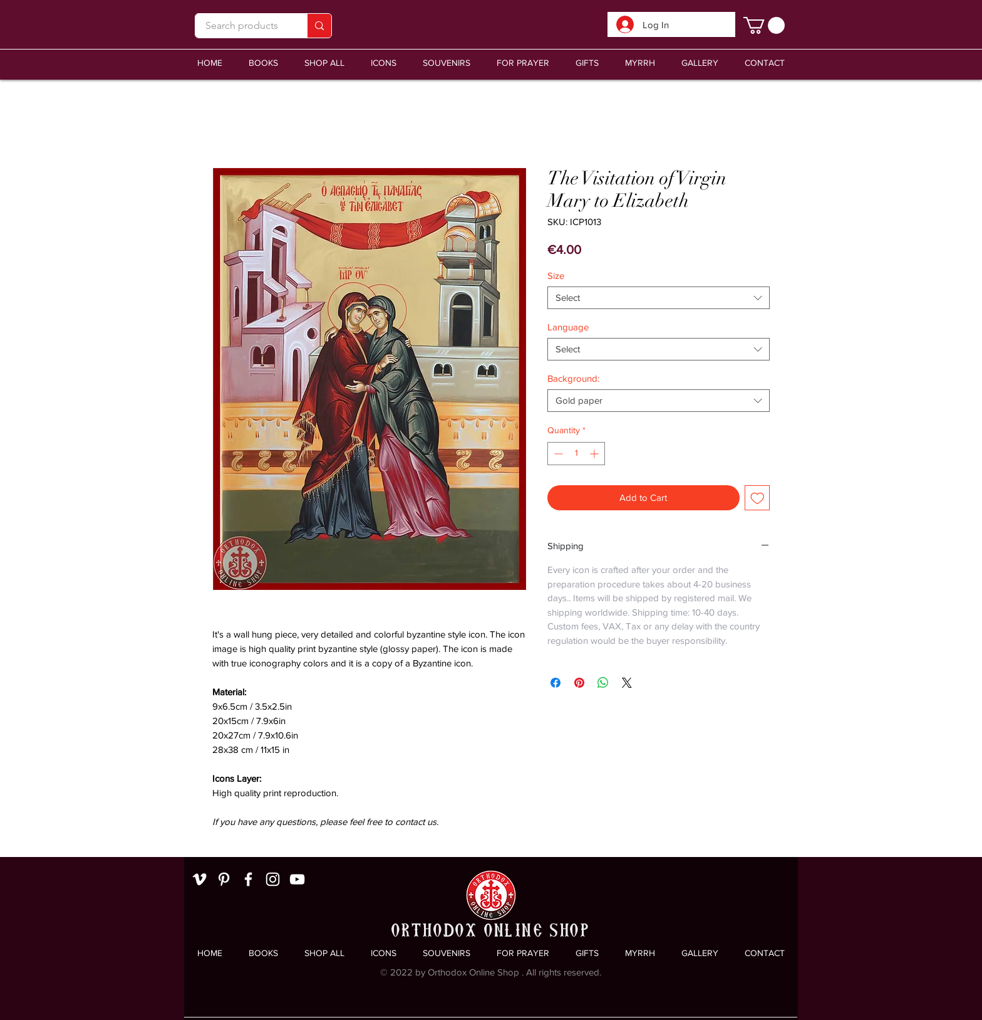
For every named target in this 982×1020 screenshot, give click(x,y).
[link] (764, 25)
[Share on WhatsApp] (603, 682)
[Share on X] (626, 682)
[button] (446, 63)
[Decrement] (557, 454)
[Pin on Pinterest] (579, 682)
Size (555, 275)
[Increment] (595, 454)
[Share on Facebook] (555, 682)
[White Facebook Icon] (248, 879)
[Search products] (242, 26)
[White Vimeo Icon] (199, 879)
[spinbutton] (576, 454)
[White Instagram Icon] (273, 879)
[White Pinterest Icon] (224, 879)
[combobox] (658, 298)
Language (568, 327)
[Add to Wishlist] (757, 498)
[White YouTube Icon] (297, 879)
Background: (573, 378)
